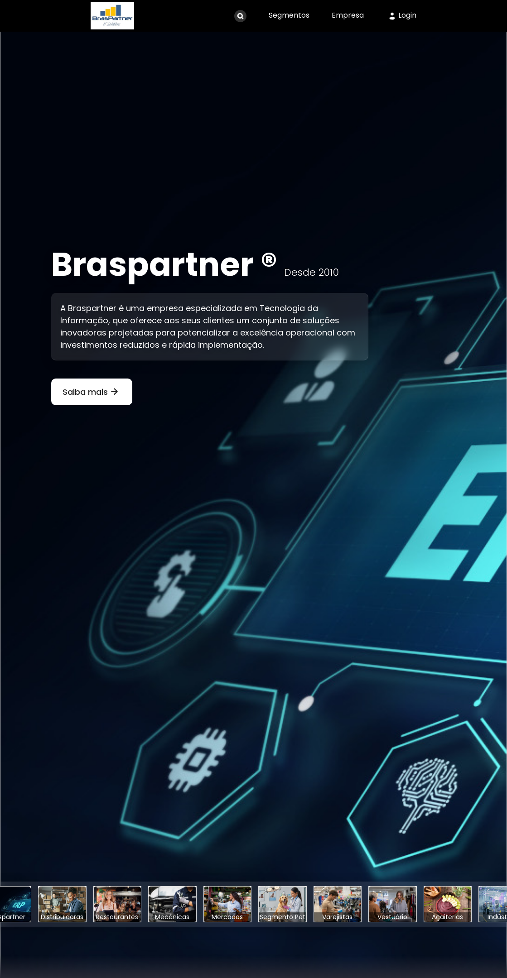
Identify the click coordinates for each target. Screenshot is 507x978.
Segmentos (289, 15)
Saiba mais (92, 392)
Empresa (348, 15)
